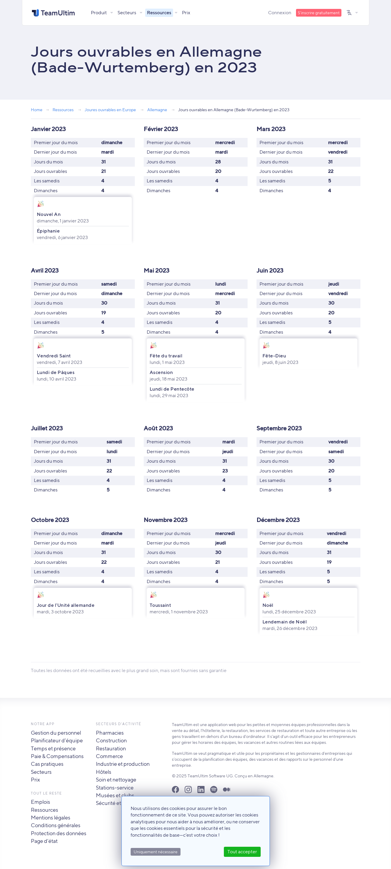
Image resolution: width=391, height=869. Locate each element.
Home (36, 109)
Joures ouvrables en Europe (110, 109)
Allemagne (157, 109)
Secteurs (127, 12)
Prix (186, 12)
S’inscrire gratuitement (319, 12)
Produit (99, 12)
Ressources (159, 12)
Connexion (279, 12)
